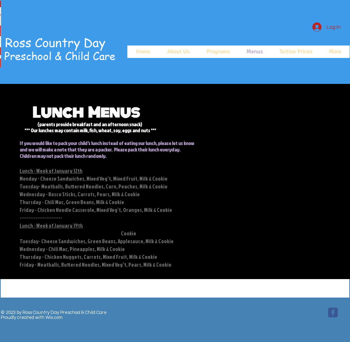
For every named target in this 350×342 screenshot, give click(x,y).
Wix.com (54, 317)
